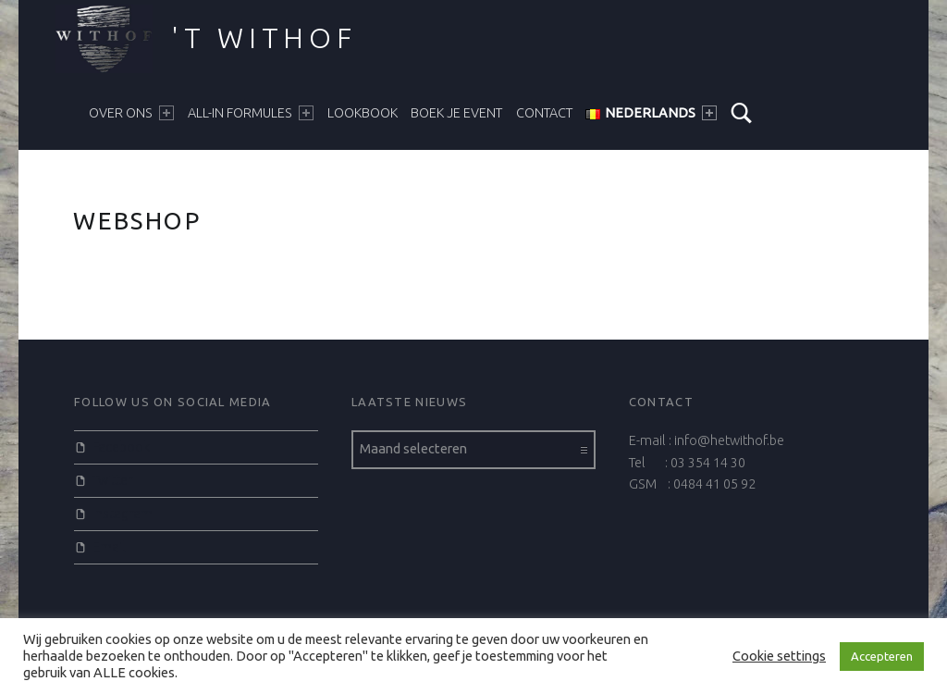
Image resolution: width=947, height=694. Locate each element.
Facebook (121, 447)
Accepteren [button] (882, 656)
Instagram (122, 513)
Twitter (112, 480)
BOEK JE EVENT (456, 112)
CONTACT (544, 112)
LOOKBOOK (362, 112)
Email (109, 546)
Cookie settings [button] (779, 655)
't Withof (264, 38)
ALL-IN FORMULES (251, 112)
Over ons (131, 112)
